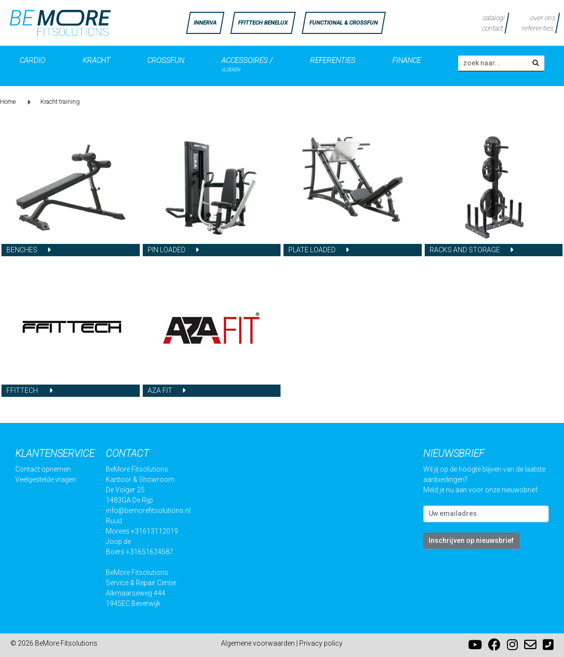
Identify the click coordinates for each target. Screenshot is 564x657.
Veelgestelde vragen (45, 479)
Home (8, 101)
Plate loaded (312, 250)
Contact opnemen (43, 469)
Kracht (96, 60)
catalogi (494, 18)
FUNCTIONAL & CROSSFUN (343, 23)
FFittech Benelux (262, 23)
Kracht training (60, 101)
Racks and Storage (465, 250)
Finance (406, 60)
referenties (537, 28)
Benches (21, 250)
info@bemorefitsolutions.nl (148, 510)
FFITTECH (22, 390)
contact (492, 28)
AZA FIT (160, 390)
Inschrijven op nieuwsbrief (471, 540)
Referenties (332, 60)
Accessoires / (247, 62)
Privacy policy (321, 643)
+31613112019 (154, 531)
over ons (543, 18)
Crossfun (165, 60)
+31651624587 (149, 552)
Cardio (32, 60)
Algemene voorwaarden (258, 643)
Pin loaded (167, 250)
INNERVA (205, 23)
